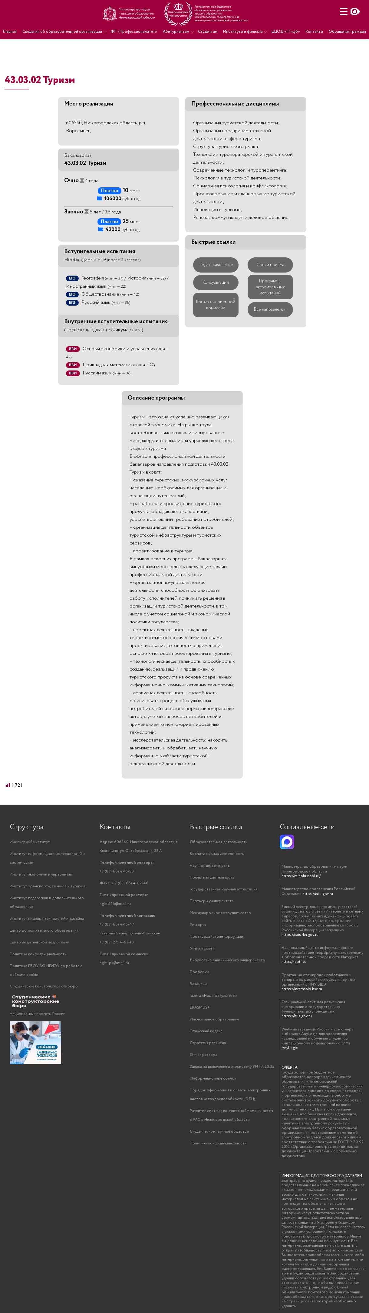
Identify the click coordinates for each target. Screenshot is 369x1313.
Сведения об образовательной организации (62, 32)
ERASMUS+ (199, 1007)
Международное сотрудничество (220, 913)
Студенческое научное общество (219, 1131)
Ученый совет (202, 948)
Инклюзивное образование (214, 1019)
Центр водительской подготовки (39, 942)
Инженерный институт (30, 842)
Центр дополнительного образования (44, 930)
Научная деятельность (209, 866)
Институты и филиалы (243, 32)
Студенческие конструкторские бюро (44, 986)
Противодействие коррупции (216, 937)
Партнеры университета (212, 901)
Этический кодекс (206, 1031)
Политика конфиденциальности (38, 954)
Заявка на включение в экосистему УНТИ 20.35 (232, 1067)
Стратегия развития (208, 1043)
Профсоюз (199, 972)
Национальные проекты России (37, 1014)
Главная (10, 32)
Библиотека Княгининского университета (227, 960)
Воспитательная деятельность (217, 854)
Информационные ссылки (213, 1078)
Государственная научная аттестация (223, 889)
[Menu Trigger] (344, 11)
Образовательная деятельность (218, 842)
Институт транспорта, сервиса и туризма (47, 886)
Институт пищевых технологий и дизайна (47, 919)
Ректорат (198, 925)
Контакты (314, 32)
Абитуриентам (176, 32)
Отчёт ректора (203, 1055)
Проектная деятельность (212, 877)
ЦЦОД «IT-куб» (286, 32)
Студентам (207, 32)
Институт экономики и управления (41, 874)
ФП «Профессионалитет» (134, 32)
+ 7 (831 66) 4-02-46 (124, 883)
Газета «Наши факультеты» (213, 996)
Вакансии (198, 984)
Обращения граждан (347, 32)
